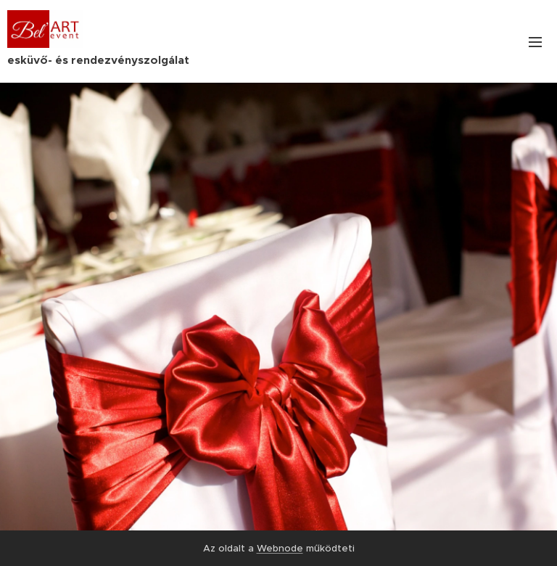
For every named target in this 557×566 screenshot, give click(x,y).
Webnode (280, 548)
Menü (535, 42)
